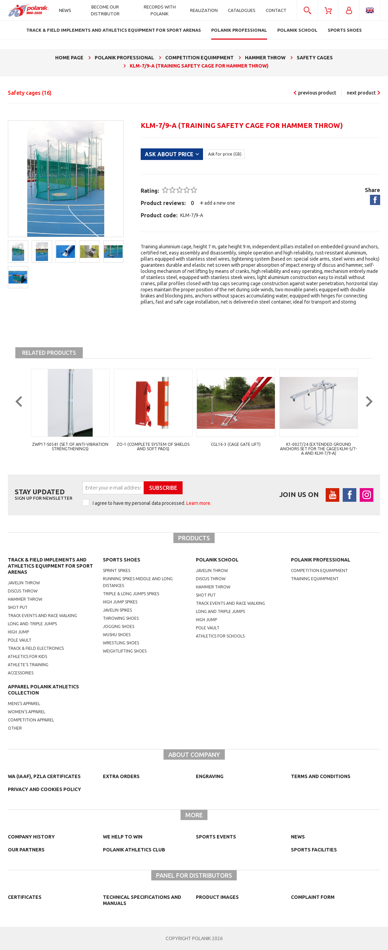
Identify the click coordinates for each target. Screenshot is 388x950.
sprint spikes (116, 570)
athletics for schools (220, 636)
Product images (217, 897)
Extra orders (121, 776)
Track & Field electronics (36, 648)
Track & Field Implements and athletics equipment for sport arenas (50, 566)
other (15, 728)
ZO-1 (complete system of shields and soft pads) (153, 446)
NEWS (298, 836)
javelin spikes (117, 610)
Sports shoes (121, 559)
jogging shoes (118, 626)
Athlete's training (28, 664)
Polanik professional (320, 559)
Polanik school (217, 559)
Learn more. (198, 503)
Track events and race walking (42, 615)
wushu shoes (116, 634)
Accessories (20, 673)
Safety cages (29, 93)
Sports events (216, 836)
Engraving (209, 776)
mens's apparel (24, 703)
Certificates (25, 897)
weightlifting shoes (124, 651)
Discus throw (22, 591)
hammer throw (213, 587)
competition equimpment (319, 570)
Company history (31, 836)
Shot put (18, 607)
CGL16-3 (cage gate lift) (236, 444)
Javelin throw (24, 583)
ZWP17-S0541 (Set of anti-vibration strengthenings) (70, 446)
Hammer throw (25, 599)
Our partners (26, 849)
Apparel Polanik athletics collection (43, 690)
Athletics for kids (27, 656)
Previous (23, 414)
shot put (206, 595)
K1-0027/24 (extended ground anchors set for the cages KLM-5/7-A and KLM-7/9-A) (318, 448)
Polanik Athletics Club (134, 849)
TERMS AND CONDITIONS (321, 776)
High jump (18, 632)
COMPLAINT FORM (313, 897)
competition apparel (31, 720)
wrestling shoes (121, 643)
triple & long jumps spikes (131, 593)
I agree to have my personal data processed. (152, 503)
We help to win (122, 836)
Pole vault (19, 640)
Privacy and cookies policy (44, 789)
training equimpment (315, 578)
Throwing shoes (121, 618)
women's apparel (26, 712)
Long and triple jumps (32, 624)
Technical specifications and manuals (142, 900)
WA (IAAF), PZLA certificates (44, 776)
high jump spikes (120, 602)
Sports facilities (314, 849)
